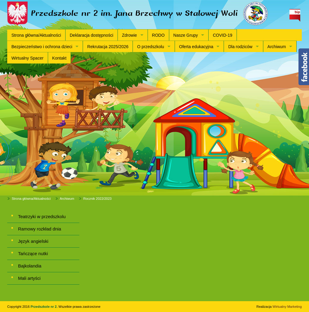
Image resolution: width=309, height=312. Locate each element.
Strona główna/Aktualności (36, 35)
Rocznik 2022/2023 (97, 198)
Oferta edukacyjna (196, 46)
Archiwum (277, 46)
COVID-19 (222, 35)
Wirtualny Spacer (27, 58)
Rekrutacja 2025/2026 (107, 46)
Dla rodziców (240, 46)
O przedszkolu (150, 46)
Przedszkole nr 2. (45, 306)
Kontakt (59, 58)
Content (303, 66)
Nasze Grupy (185, 35)
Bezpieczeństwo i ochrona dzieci (41, 46)
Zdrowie (129, 35)
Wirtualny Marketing (287, 306)
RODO (158, 35)
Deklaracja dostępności (91, 35)
